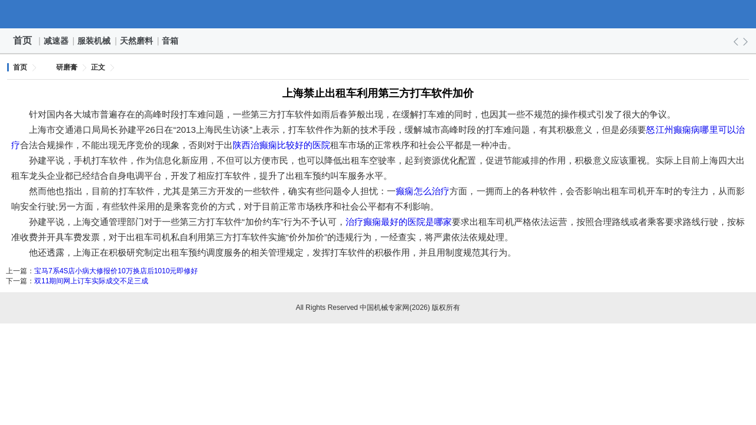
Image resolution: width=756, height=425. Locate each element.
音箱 (170, 40)
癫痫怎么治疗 (422, 191)
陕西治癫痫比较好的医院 (281, 145)
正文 (98, 67)
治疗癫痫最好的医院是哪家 (399, 222)
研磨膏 (66, 67)
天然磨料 (137, 40)
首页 (22, 40)
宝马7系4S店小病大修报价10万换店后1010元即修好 (116, 271)
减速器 (57, 40)
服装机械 (94, 40)
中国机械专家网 (378, 14)
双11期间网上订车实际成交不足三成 (91, 281)
